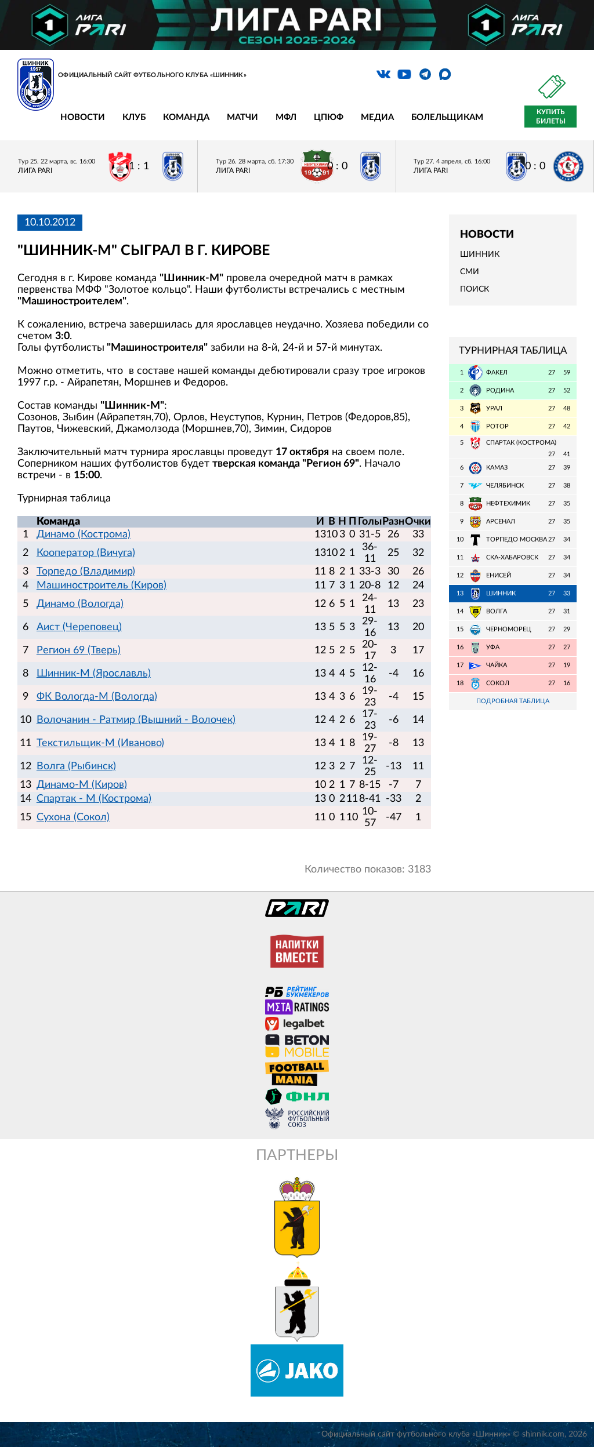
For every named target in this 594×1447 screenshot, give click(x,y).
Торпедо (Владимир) (86, 571)
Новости (82, 117)
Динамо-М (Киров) (82, 785)
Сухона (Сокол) (73, 817)
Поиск (474, 289)
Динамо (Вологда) (80, 604)
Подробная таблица (512, 701)
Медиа (377, 117)
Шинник (479, 254)
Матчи (242, 117)
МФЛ (286, 117)
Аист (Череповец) (79, 627)
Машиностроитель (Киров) (101, 585)
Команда (186, 117)
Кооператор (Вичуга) (86, 553)
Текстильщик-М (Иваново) (100, 743)
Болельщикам (447, 117)
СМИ (469, 272)
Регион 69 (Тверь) (79, 650)
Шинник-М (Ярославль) (94, 673)
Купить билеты (551, 116)
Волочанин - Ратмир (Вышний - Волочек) (136, 720)
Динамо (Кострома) (84, 534)
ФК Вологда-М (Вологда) (97, 697)
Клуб (134, 117)
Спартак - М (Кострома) (94, 799)
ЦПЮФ (328, 117)
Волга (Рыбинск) (76, 766)
